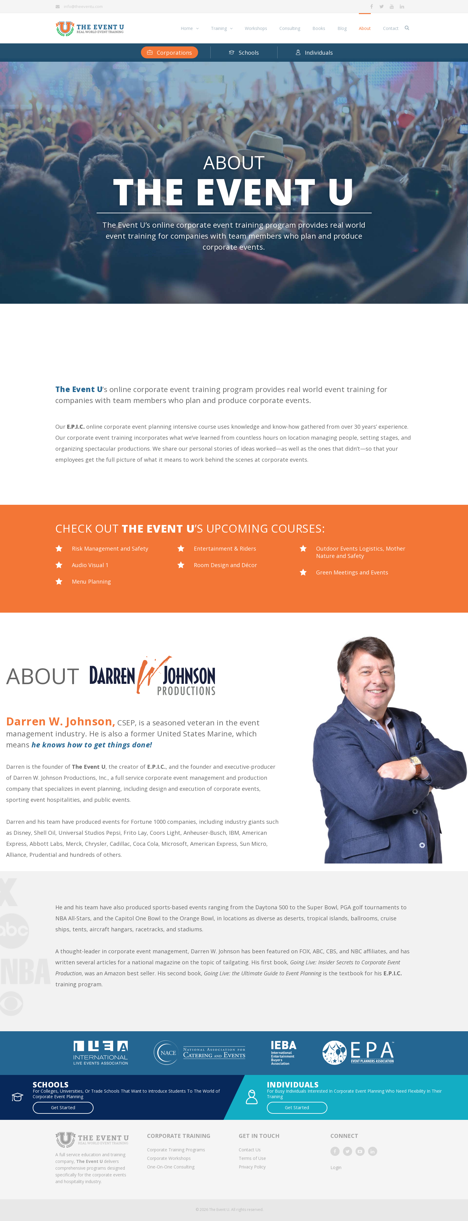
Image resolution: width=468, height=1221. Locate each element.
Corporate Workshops (169, 1157)
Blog (342, 28)
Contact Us (250, 1149)
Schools (244, 52)
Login (335, 1166)
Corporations (169, 52)
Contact (391, 28)
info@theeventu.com (83, 6)
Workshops (256, 28)
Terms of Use (252, 1157)
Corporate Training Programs (176, 1149)
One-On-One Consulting (170, 1166)
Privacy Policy (252, 1166)
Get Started (51, 1107)
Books (318, 28)
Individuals (314, 52)
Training (219, 28)
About (365, 28)
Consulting (289, 28)
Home (187, 28)
